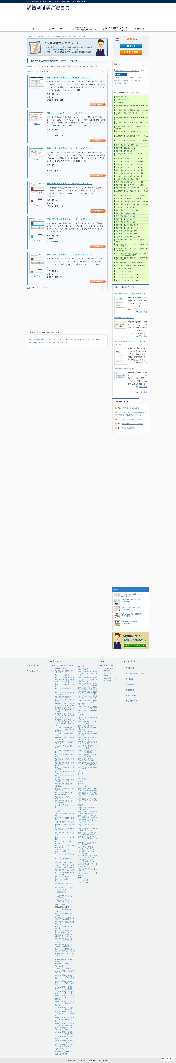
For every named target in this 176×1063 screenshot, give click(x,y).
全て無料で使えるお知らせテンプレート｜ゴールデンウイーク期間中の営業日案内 (64, 722)
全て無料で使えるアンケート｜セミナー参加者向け (87, 860)
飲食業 (80, 784)
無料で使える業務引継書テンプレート (64, 671)
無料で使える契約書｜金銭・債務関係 (64, 802)
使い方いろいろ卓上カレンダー (87, 870)
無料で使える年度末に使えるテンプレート (64, 859)
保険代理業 (82, 779)
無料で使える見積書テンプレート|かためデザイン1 (69, 77)
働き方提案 (59, 966)
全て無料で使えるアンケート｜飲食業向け (87, 852)
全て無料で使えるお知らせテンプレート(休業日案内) (64, 704)
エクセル (66, 340)
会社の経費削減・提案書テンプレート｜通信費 (64, 1028)
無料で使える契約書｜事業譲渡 (64, 755)
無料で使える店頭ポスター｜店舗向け (87, 821)
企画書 (88, 340)
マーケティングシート (63, 968)
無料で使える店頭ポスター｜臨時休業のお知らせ (87, 812)
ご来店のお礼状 (83, 866)
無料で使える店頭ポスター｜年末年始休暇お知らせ (87, 833)
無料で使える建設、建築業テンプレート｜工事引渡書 (87, 707)
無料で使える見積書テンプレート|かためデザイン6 (69, 148)
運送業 (80, 771)
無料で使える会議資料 (63, 697)
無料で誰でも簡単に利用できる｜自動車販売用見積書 (87, 789)
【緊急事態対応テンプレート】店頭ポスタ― (64, 897)
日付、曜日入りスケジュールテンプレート (64, 850)
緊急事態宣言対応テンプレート (64, 884)
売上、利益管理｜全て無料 (64, 822)
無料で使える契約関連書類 (64, 677)
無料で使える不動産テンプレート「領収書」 (87, 722)
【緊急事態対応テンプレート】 (64, 892)
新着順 (29, 66)
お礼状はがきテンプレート (42, 340)
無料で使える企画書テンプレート (64, 689)
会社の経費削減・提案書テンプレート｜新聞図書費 (64, 988)
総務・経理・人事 (110, 678)
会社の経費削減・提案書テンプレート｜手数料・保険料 (64, 1019)
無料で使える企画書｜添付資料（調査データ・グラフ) (65, 950)
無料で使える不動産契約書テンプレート (87, 718)
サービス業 (82, 786)
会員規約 (131, 684)
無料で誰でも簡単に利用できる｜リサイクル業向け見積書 (87, 794)
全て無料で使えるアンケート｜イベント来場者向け (87, 856)
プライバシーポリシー (135, 673)
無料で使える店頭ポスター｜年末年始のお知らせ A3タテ (88, 838)
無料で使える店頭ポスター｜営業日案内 (87, 843)
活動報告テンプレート (63, 1051)
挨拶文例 (77, 340)
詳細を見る (143, 312)
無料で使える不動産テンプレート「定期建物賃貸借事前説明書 (87, 733)
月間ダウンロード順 (57, 66)
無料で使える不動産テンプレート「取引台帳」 (87, 755)
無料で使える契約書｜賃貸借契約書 (64, 772)
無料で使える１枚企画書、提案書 (64, 914)
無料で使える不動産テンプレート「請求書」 (87, 738)
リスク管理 (107, 681)
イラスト (99, 340)
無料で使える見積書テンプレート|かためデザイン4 (69, 184)
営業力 (106, 676)
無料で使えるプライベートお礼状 (64, 842)
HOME (31, 36)
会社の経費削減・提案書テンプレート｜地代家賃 (64, 1045)
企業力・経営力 (109, 673)
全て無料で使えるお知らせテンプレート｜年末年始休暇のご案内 (64, 715)
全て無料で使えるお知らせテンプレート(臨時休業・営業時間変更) (65, 729)
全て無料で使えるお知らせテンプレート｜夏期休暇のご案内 (64, 709)
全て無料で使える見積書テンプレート (64, 734)
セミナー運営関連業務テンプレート (64, 910)
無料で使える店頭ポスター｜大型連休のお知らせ (87, 848)
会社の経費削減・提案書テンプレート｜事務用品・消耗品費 (64, 1003)
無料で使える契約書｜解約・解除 (64, 785)
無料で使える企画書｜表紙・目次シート (64, 927)
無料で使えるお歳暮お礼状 (64, 870)
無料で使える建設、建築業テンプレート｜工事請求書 (87, 688)
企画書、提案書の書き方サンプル (64, 960)
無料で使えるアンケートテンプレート (64, 693)
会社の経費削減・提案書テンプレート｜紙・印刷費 (64, 992)
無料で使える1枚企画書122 (124, 318)
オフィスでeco (34, 665)
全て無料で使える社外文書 (64, 867)
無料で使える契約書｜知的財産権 (64, 781)
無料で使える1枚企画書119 (124, 368)
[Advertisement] (104, 18)
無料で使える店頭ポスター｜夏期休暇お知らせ (87, 829)
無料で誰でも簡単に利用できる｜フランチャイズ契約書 (87, 800)
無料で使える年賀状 (62, 877)
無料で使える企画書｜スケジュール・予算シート (64, 946)
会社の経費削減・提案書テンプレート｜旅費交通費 (64, 1024)
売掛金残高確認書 (128, 428)
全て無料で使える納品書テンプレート (64, 742)
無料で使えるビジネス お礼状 (65, 838)
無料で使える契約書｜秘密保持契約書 (64, 789)
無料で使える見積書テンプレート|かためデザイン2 (69, 113)
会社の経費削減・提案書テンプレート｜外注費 (64, 1041)
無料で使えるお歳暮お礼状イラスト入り (64, 873)
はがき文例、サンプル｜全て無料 (64, 810)
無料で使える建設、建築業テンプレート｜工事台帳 (87, 693)
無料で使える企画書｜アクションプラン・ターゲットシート (64, 940)
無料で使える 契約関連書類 (87, 711)
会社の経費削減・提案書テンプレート (64, 972)
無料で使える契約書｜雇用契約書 (64, 759)
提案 (53, 342)
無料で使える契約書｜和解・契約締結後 (64, 793)
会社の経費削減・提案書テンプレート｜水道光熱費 (64, 1008)
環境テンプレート (61, 1049)
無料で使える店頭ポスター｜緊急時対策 (87, 808)
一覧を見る (143, 392)
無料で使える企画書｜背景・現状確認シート (64, 931)
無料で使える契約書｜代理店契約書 (64, 768)
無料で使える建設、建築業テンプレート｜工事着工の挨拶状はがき (87, 679)
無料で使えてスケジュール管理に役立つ (64, 700)
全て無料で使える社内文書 (64, 865)
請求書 (44, 342)
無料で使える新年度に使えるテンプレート (64, 855)
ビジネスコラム (108, 665)
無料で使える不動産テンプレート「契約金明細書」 (87, 759)
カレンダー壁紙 (83, 880)
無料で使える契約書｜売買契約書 (64, 776)
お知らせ (64, 342)
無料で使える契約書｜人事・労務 (64, 797)
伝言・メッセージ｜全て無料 (64, 814)
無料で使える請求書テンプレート (64, 685)
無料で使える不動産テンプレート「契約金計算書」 (87, 764)
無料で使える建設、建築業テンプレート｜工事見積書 (87, 684)
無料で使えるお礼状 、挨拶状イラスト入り (65, 846)
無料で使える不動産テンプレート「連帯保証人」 (87, 751)
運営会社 (131, 690)
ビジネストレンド (110, 668)
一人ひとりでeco (35, 671)
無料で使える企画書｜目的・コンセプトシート (64, 935)
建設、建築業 (83, 669)
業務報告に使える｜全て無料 (64, 806)
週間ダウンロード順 (74, 66)
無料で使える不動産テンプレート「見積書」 (87, 742)
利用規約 (131, 679)
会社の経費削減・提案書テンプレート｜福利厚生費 (64, 1033)
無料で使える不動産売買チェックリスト (87, 768)
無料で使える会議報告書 (130, 408)
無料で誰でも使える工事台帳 (132, 419)
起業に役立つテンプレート (87, 864)
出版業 (80, 805)
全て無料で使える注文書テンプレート (64, 738)
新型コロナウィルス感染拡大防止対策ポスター (64, 888)
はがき (35, 342)
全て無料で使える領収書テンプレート (64, 747)
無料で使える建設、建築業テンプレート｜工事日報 (87, 697)
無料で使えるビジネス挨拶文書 (64, 834)
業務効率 (107, 671)
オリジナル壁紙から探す (124, 271)
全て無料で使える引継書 (64, 862)
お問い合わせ (132, 695)
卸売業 (80, 774)
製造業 (80, 776)
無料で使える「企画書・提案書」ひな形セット (64, 919)
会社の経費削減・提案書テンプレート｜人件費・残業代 (64, 983)
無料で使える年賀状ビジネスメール (64, 880)
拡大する (37, 88)
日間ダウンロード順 (90, 66)
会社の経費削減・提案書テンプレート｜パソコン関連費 (64, 1013)
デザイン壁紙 (83, 882)
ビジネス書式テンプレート (44, 36)
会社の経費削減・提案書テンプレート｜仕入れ (64, 1037)
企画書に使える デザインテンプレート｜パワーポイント (65, 955)
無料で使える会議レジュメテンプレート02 (129, 294)
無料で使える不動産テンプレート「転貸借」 (87, 747)
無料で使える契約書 (62, 675)
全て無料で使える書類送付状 (64, 751)
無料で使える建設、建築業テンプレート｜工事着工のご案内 (87, 673)
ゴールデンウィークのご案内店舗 (87, 874)
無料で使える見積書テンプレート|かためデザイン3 (69, 219)
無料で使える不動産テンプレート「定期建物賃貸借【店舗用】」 (87, 727)
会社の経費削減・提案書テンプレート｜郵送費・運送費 (64, 977)
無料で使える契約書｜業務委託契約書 (64, 764)
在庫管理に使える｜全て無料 (64, 825)
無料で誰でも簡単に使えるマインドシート (64, 923)
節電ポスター (60, 904)
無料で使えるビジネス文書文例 (64, 829)
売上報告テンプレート (63, 1054)
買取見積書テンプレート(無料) (132, 424)
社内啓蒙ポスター (61, 963)
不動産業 (81, 715)
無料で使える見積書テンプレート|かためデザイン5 (69, 254)
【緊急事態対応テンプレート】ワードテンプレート (64, 901)
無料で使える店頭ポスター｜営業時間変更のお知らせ (87, 816)
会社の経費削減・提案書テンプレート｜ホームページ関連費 (64, 997)
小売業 (80, 781)
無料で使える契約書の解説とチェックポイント (64, 681)
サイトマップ (132, 701)
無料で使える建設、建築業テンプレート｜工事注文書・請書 (87, 702)
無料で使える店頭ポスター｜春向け (87, 825)
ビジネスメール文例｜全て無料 (64, 818)
